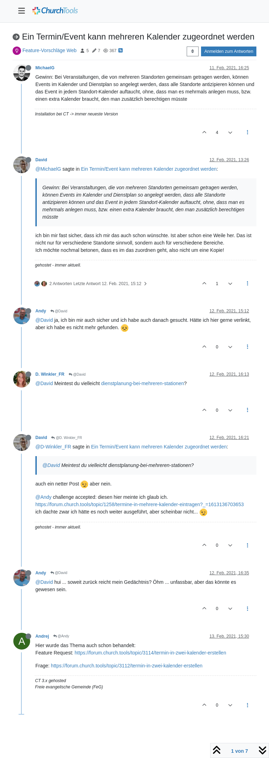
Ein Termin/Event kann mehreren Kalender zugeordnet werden (148, 169)
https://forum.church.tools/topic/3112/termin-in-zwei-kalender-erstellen (126, 665)
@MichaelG (48, 169)
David (41, 159)
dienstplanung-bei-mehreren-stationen (142, 383)
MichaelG (44, 67)
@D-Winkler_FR (53, 446)
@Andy (43, 497)
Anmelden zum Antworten (228, 51)
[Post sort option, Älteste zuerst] (192, 51)
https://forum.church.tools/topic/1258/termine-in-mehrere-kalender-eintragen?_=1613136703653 (139, 504)
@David (59, 311)
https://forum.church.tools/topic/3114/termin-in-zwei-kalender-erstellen (150, 653)
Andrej (42, 636)
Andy (40, 311)
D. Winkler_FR (49, 374)
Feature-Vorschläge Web (49, 50)
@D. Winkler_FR (66, 438)
